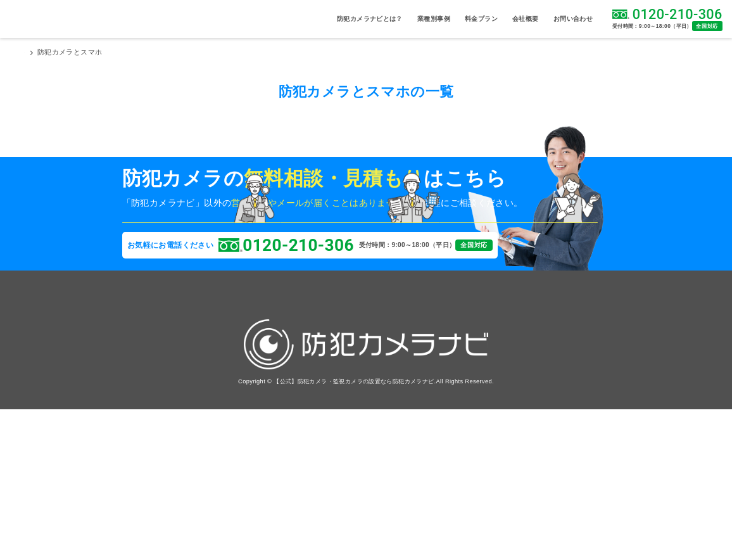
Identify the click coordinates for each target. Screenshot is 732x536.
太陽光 (134, 437)
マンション (200, 370)
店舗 (131, 410)
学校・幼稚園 (203, 383)
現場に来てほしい (188, 244)
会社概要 (525, 19)
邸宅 (192, 424)
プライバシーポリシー (372, 418)
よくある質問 (290, 399)
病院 (192, 356)
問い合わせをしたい (442, 244)
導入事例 (283, 361)
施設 (131, 383)
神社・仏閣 (139, 424)
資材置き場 (139, 356)
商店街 (195, 410)
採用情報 (350, 380)
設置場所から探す (151, 342)
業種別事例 (433, 18)
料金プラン (481, 19)
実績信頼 (283, 418)
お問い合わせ (573, 19)
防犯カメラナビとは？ (370, 19)
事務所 (134, 397)
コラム (279, 380)
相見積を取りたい (314, 244)
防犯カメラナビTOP (57, 52)
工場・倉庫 (200, 397)
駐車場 (134, 370)
